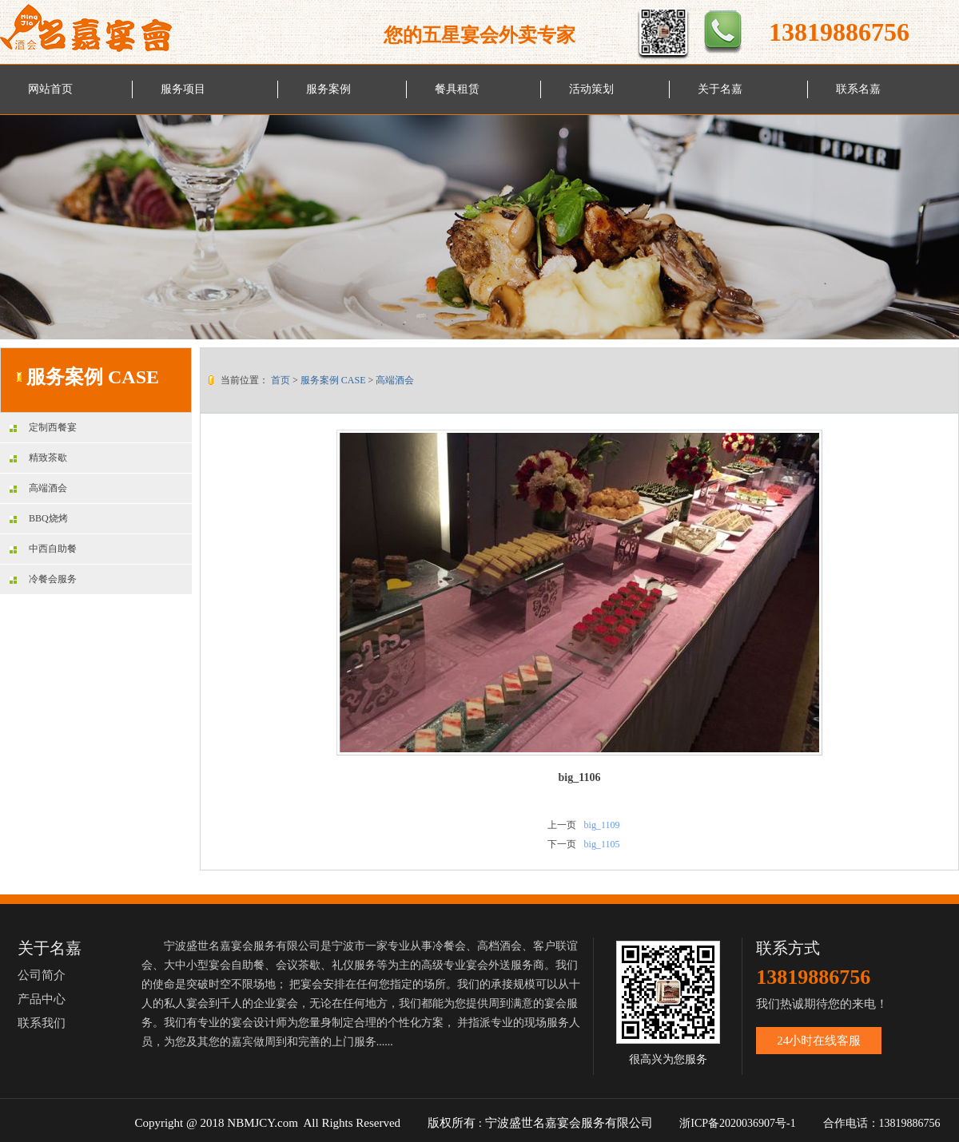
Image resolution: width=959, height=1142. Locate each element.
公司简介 (42, 975)
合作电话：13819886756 (883, 1123)
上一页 (561, 825)
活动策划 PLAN (591, 98)
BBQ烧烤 (39, 518)
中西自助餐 (43, 548)
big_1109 (602, 825)
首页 (280, 380)
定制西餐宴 (43, 427)
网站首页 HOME (50, 98)
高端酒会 (38, 488)
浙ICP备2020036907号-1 (737, 1123)
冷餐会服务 (43, 579)
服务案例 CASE (328, 98)
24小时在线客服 (819, 1040)
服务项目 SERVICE (183, 98)
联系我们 (42, 1023)
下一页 (561, 844)
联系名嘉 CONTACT (862, 98)
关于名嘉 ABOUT (720, 98)
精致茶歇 (38, 457)
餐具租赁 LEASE (457, 98)
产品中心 (42, 999)
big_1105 (602, 844)
